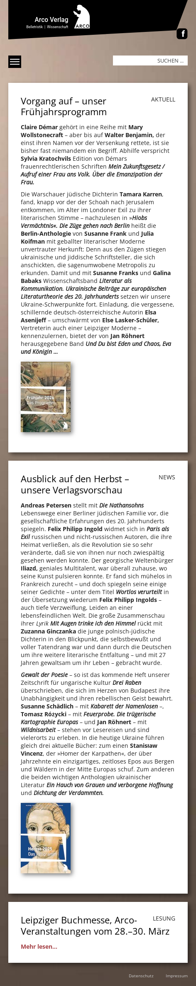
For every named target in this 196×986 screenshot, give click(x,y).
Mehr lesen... (39, 946)
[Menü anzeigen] (14, 62)
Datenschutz (141, 976)
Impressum (177, 976)
